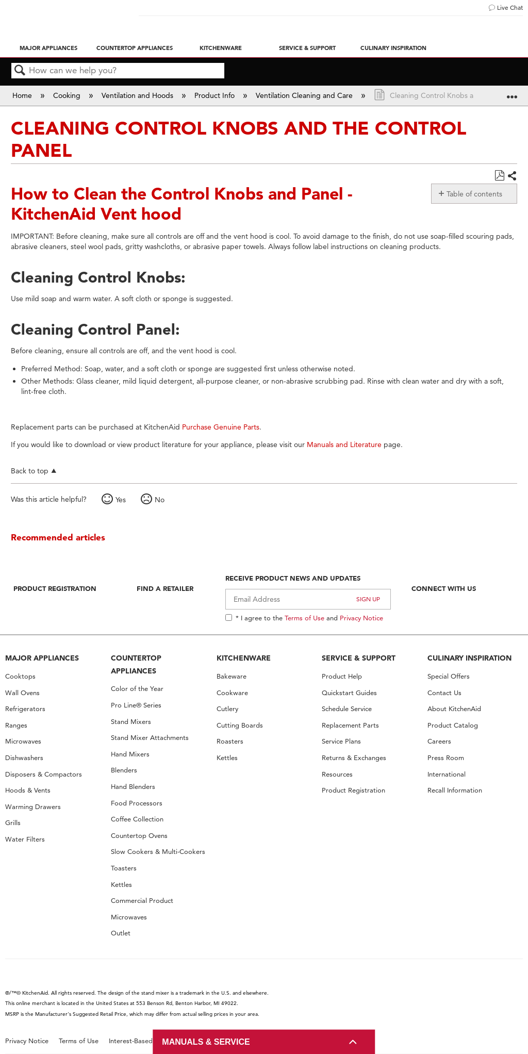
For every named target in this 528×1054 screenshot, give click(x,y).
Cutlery (227, 709)
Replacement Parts (350, 725)
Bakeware (231, 676)
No (159, 499)
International (446, 774)
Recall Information (454, 790)
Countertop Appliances (134, 48)
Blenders (124, 770)
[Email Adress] (308, 599)
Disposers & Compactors (43, 774)
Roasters (230, 741)
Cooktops (20, 676)
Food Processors (136, 803)
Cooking (67, 95)
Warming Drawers (33, 807)
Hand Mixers (130, 754)
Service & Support (307, 48)
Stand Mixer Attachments (150, 738)
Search (20, 71)
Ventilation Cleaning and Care (305, 95)
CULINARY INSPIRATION (469, 658)
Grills (13, 823)
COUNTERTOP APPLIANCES (136, 664)
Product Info (215, 95)
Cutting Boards (240, 725)
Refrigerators (25, 709)
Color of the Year (137, 689)
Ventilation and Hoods (138, 95)
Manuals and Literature (344, 444)
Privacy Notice (361, 618)
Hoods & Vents (28, 790)
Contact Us (444, 693)
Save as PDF (499, 175)
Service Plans (341, 741)
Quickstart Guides (349, 693)
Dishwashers (24, 758)
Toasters (124, 868)
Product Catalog (452, 725)
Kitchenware (221, 48)
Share (511, 176)
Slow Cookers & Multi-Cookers (158, 851)
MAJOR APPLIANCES (42, 658)
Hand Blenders (133, 786)
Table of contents (474, 194)
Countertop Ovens (139, 835)
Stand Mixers (131, 722)
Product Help (342, 676)
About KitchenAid (454, 709)
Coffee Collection (137, 819)
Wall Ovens (22, 693)
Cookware (232, 693)
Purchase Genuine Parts (220, 427)
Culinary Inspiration (393, 48)
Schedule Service (347, 709)
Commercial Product (142, 900)
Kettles (121, 884)
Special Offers (448, 676)
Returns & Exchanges (354, 758)
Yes (121, 499)
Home (23, 95)
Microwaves (23, 741)
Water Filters (25, 839)
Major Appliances (48, 48)
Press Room (445, 758)
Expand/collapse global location (512, 92)
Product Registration (54, 588)
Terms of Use (304, 618)
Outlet (120, 933)
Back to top (29, 470)
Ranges (16, 725)
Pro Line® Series (136, 705)
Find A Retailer (165, 588)
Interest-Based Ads (138, 1041)
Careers (439, 741)
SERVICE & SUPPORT (358, 658)
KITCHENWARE (244, 658)
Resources (337, 774)
